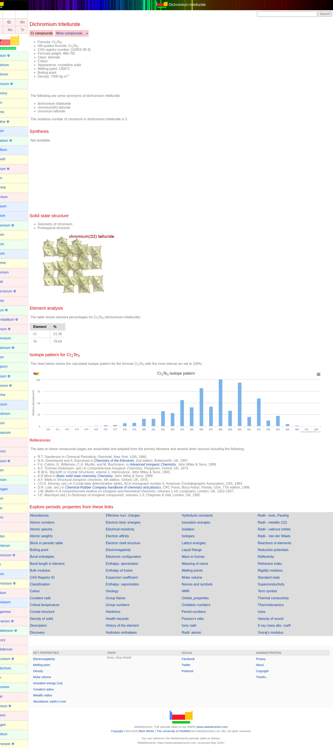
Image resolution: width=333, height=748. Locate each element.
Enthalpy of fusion (126, 570)
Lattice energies (199, 543)
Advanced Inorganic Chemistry (163, 464)
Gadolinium (11, 413)
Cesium (8, 253)
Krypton (9, 536)
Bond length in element (57, 563)
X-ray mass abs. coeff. (277, 625)
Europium (10, 366)
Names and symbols (202, 584)
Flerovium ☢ (12, 385)
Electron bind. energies (130, 522)
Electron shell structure (130, 543)
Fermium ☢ (11, 376)
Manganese (12, 611)
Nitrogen (9, 725)
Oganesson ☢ (13, 744)
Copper (8, 300)
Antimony (10, 93)
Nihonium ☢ (12, 706)
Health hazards (124, 618)
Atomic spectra (51, 529)
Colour (45, 591)
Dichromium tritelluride (192, 5)
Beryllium (10, 150)
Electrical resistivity (127, 529)
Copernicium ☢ (14, 291)
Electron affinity (124, 536)
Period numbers (199, 611)
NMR (190, 591)
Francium (10, 404)
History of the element (129, 625)
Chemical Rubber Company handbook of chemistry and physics (123, 487)
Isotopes (193, 536)
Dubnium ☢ (11, 329)
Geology (119, 591)
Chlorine (9, 263)
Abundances (49, 515)
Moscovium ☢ (13, 659)
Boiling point (49, 550)
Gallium (8, 423)
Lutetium (9, 593)
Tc (32, 30)
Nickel (7, 696)
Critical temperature (54, 605)
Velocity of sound (273, 618)
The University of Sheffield (179, 731)
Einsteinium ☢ (13, 348)
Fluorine (9, 395)
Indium (8, 498)
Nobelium (10, 734)
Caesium (9, 206)
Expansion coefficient (129, 577)
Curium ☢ (10, 310)
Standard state (271, 577)
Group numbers (125, 605)
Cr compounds (52, 33)
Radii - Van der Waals (276, 536)
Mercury (9, 640)
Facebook (193, 659)
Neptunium (11, 687)
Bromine (9, 187)
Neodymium (12, 668)
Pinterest (192, 671)
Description (48, 625)
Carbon (8, 234)
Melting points (197, 570)
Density (48, 671)
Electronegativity (125, 550)
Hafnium (9, 451)
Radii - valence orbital (276, 529)
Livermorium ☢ (14, 583)
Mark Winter (151, 731)
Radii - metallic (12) (274, 522)
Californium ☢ (13, 225)
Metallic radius (52, 695)
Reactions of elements (277, 543)
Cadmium (10, 197)
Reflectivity (268, 556)
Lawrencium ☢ (14, 555)
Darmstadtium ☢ (15, 319)
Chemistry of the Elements (124, 460)
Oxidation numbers (201, 605)
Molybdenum (13, 649)
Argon (7, 102)
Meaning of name (200, 563)
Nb (8, 30)
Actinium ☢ (11, 55)
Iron (6, 526)
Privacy (263, 659)
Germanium (12, 432)
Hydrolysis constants (202, 515)
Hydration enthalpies (128, 632)
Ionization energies (201, 522)
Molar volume (197, 577)
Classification (50, 584)
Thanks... (264, 677)
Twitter (191, 665)
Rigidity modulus (272, 570)
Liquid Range (197, 550)
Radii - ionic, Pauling (275, 515)
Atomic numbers (52, 522)
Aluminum (10, 74)
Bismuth (9, 159)
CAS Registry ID (52, 577)
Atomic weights (51, 536)
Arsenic (8, 112)
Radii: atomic (196, 632)
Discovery (47, 632)
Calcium (9, 215)
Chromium (11, 272)
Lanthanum (11, 545)
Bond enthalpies (52, 556)
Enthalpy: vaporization (130, 584)
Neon (7, 677)
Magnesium (12, 602)
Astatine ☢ (11, 121)
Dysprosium (12, 338)
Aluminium (11, 65)
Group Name (123, 598)
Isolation (193, 529)
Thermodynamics (273, 605)
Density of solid (51, 618)
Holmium (9, 480)
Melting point (51, 665)
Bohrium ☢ (11, 169)
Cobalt (8, 281)
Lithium (8, 574)
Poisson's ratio (198, 618)
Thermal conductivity (275, 598)
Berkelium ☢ (12, 140)
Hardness (120, 611)
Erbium (8, 357)
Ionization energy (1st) (58, 683)
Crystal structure (52, 611)
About (262, 665)
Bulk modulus (50, 570)
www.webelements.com (217, 726)
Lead (7, 564)
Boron (7, 178)
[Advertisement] (218, 63)
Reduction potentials (275, 550)
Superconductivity (273, 584)
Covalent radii (50, 598)
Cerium (8, 244)
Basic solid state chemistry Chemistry (94, 476)
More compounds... (80, 33)
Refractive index (272, 563)
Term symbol (269, 591)
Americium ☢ (13, 84)
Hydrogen (10, 489)
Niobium (9, 715)
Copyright (264, 671)
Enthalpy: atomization (129, 563)
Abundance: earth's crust (59, 701)
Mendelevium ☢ (15, 630)
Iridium (8, 517)
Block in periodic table (56, 543)
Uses (264, 611)
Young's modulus (273, 632)
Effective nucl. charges (130, 515)
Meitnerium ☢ (13, 621)
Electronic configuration (130, 556)
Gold (6, 442)
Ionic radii (194, 625)
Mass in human (198, 556)
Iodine (7, 508)
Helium (8, 470)
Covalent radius (53, 689)
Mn (32, 22)
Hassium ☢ (11, 461)
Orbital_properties (200, 598)
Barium (8, 131)
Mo (20, 30)
